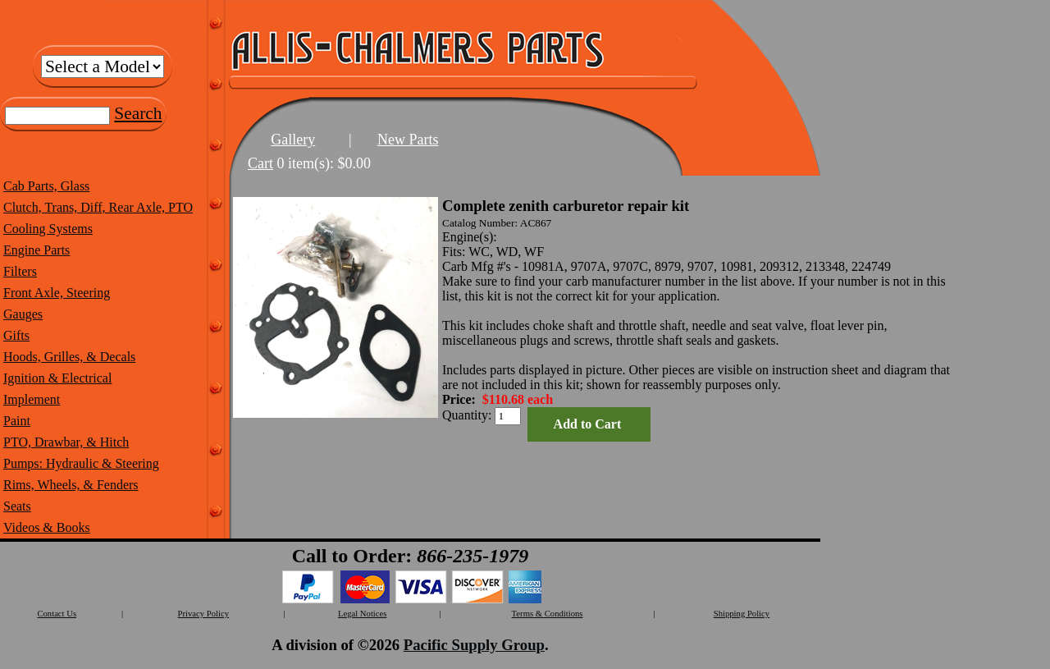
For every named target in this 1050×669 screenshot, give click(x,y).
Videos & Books (46, 527)
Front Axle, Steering (56, 293)
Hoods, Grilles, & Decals (69, 357)
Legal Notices (362, 613)
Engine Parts (36, 250)
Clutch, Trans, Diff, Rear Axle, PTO (98, 207)
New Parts (408, 139)
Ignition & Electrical (57, 378)
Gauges (23, 314)
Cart (260, 163)
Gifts (16, 335)
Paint (16, 421)
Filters (20, 271)
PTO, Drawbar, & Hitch (66, 442)
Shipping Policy (741, 613)
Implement (31, 399)
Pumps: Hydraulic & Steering (81, 463)
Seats (17, 506)
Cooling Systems (48, 229)
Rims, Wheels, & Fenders (71, 485)
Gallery (293, 139)
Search (138, 113)
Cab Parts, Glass (46, 186)
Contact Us (56, 613)
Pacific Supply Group (474, 644)
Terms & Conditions (547, 613)
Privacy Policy (203, 613)
